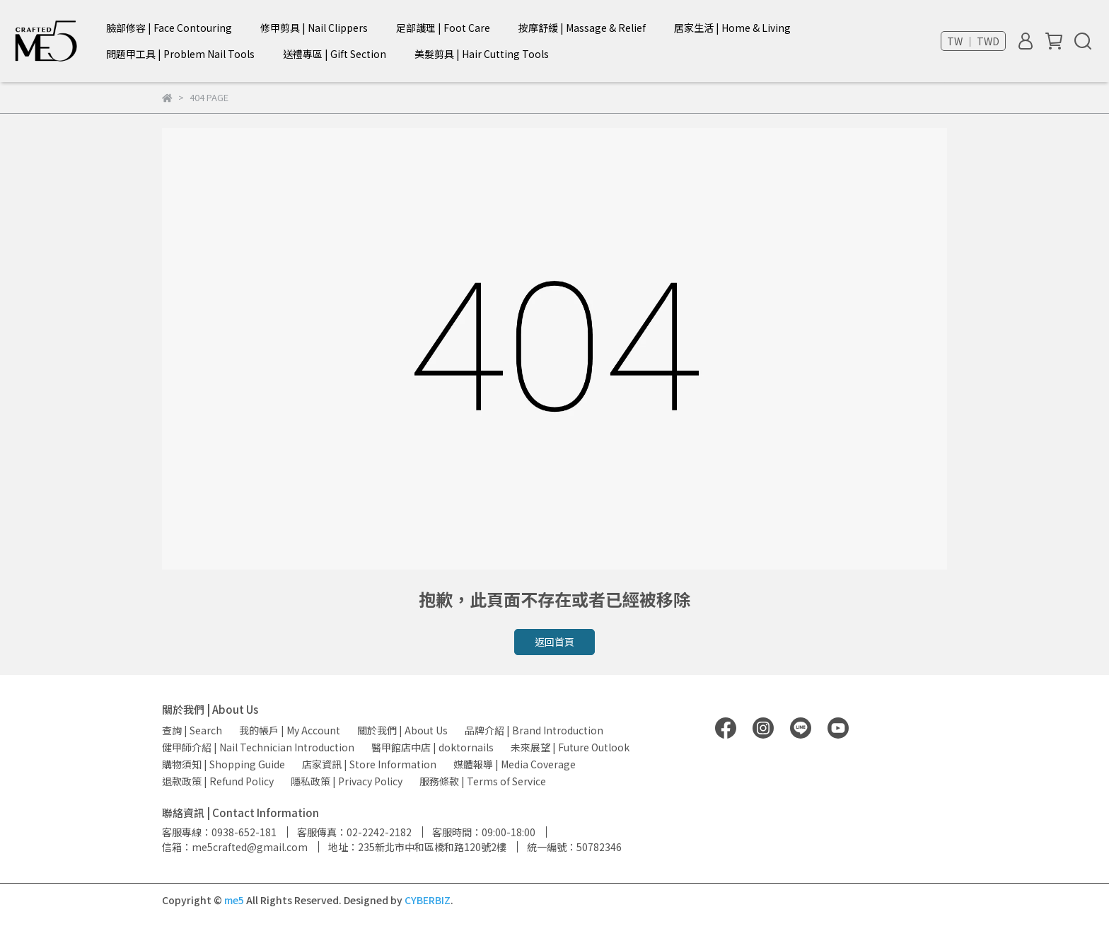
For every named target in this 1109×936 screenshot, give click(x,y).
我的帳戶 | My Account (289, 730)
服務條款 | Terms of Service (482, 781)
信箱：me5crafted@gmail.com (235, 847)
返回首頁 (554, 642)
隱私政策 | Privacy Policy (346, 781)
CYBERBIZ (428, 900)
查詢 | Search (192, 730)
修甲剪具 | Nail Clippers (314, 28)
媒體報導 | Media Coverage (514, 764)
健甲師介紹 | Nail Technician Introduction (258, 747)
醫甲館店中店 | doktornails (432, 747)
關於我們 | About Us (402, 730)
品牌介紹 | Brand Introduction (534, 730)
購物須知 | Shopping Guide (223, 764)
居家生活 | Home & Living (732, 28)
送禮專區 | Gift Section (334, 54)
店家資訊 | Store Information (369, 764)
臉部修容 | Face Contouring (169, 28)
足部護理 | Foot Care (443, 28)
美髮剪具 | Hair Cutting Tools (481, 54)
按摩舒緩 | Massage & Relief (582, 28)
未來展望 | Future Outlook (570, 747)
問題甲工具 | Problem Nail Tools (180, 54)
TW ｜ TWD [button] (973, 41)
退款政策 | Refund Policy (218, 781)
